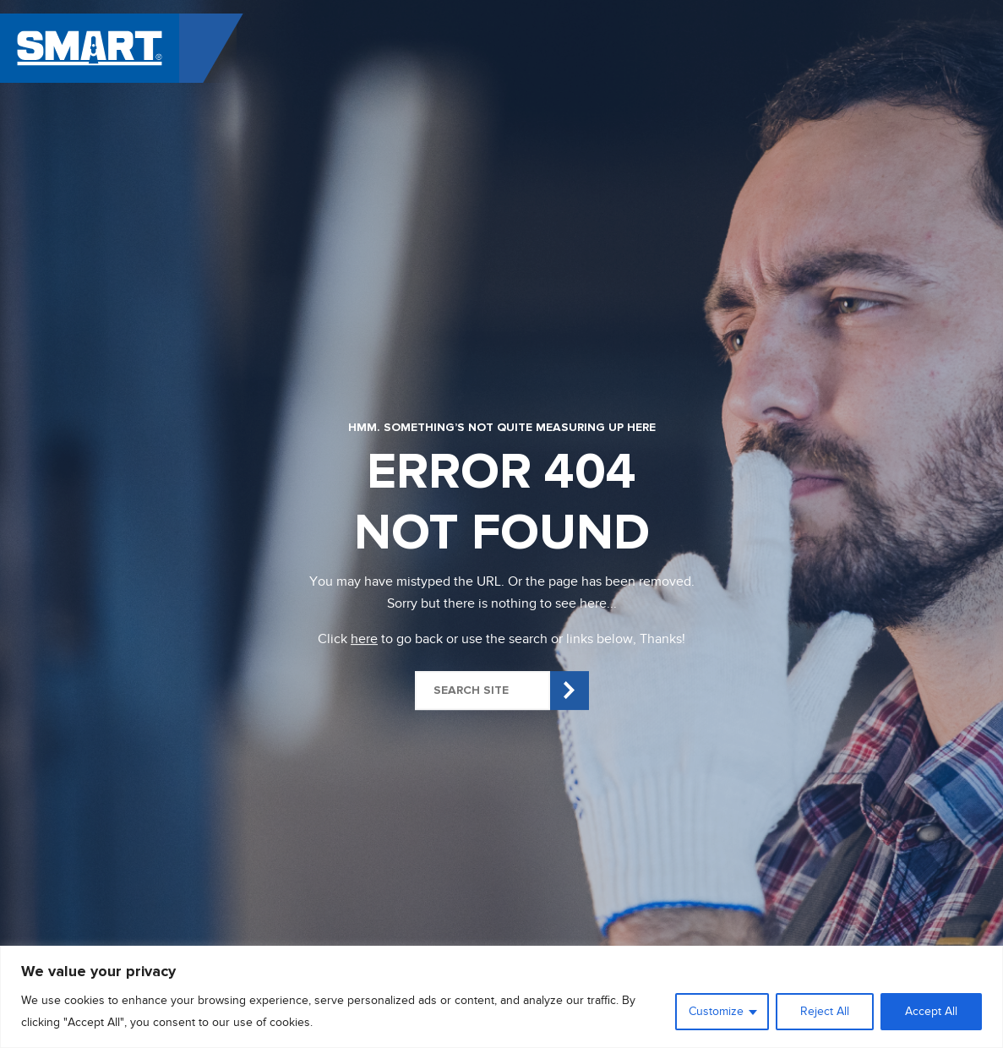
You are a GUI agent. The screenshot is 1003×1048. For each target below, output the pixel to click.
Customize (716, 1011)
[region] (501, 997)
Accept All (931, 1011)
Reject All (824, 1011)
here (364, 639)
